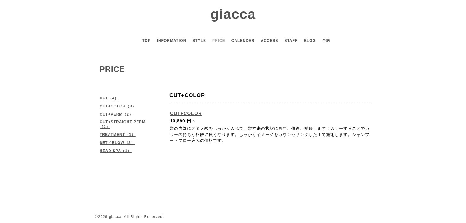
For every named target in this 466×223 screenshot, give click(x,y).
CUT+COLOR (186, 113)
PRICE (218, 40)
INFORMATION (171, 40)
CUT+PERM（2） (116, 114)
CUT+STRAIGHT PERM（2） (123, 124)
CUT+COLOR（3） (118, 106)
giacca (233, 14)
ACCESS (269, 40)
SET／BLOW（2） (117, 143)
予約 (326, 40)
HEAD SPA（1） (116, 151)
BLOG (310, 40)
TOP (146, 40)
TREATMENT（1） (118, 135)
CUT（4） (109, 98)
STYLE (199, 40)
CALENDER (243, 40)
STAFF (291, 40)
